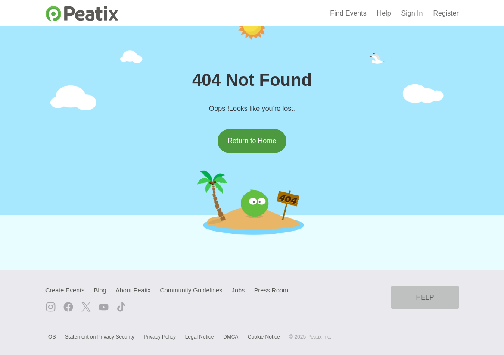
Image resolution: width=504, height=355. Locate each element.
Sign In (412, 13)
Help (384, 13)
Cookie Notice (264, 337)
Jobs (238, 290)
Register (446, 13)
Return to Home (252, 141)
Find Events (348, 13)
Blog (100, 290)
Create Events (64, 290)
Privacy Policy (159, 337)
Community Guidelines (191, 290)
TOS (50, 337)
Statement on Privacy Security (99, 337)
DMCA (230, 337)
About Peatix (133, 290)
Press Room (271, 290)
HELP (425, 297)
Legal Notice (199, 337)
